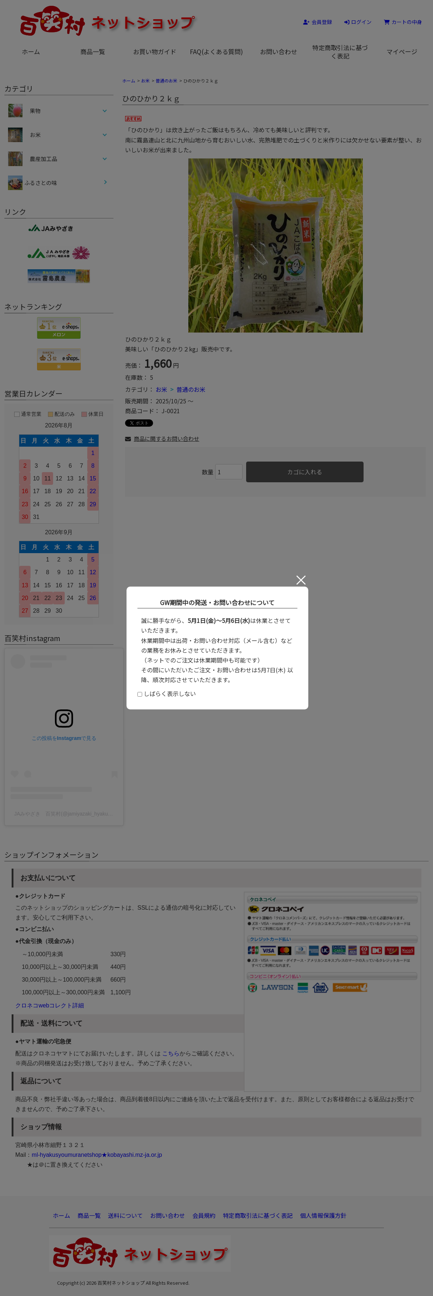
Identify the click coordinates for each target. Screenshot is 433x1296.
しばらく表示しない (166, 693)
